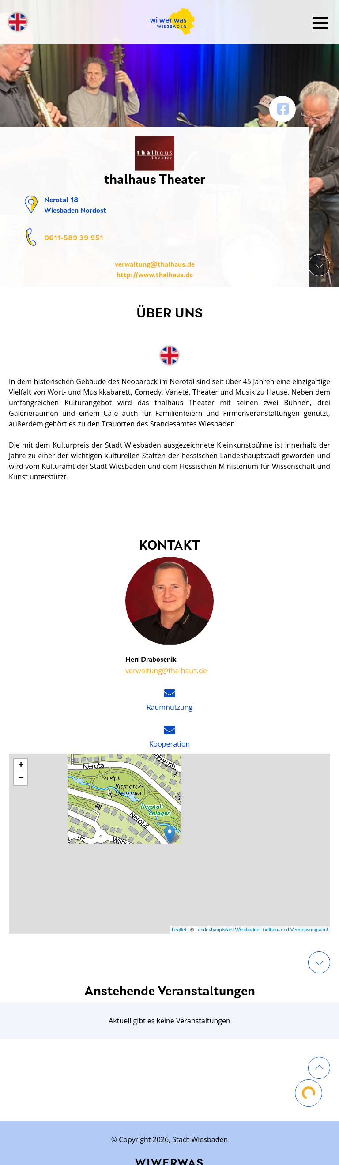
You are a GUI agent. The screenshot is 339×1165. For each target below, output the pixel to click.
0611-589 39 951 (73, 238)
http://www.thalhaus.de (155, 275)
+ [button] (21, 765)
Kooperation (169, 744)
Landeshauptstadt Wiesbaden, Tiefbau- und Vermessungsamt (261, 929)
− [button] (21, 778)
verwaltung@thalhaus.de (155, 264)
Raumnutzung (170, 707)
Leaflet (179, 929)
